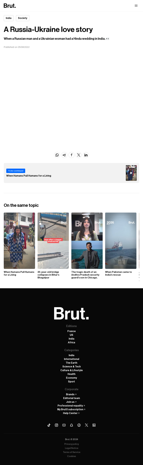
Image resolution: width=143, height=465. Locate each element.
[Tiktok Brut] (49, 425)
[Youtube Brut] (64, 425)
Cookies (71, 456)
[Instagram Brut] (56, 425)
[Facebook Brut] (79, 425)
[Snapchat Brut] (71, 425)
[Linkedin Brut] (94, 425)
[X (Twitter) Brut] (86, 425)
